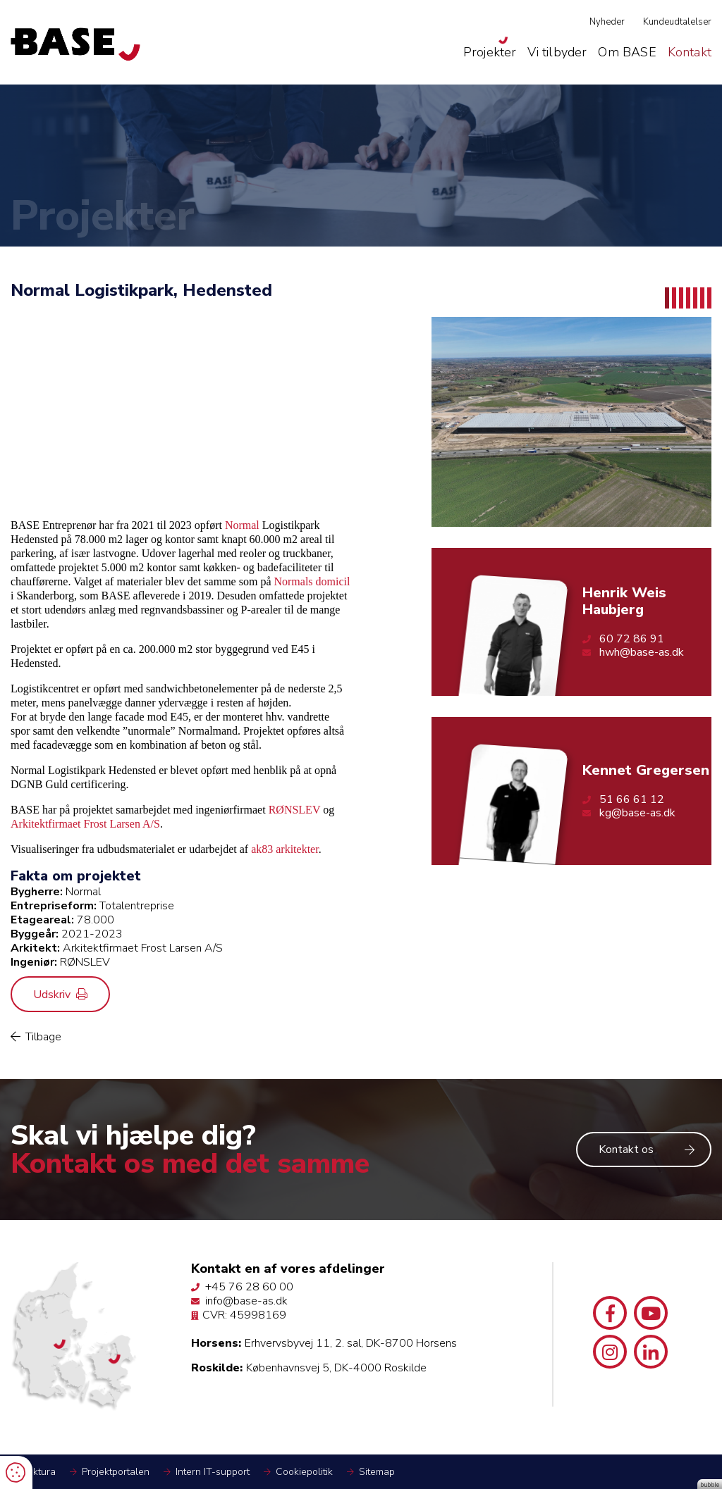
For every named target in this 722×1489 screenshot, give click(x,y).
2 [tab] (674, 298)
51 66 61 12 (623, 799)
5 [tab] (695, 298)
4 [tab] (688, 298)
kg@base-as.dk (628, 813)
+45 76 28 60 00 (242, 1287)
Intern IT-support (213, 1471)
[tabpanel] (571, 422)
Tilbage (36, 1037)
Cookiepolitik (304, 1471)
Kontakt (689, 52)
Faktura (39, 1471)
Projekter (490, 52)
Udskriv (60, 994)
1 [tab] (667, 298)
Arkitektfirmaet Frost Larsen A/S (85, 824)
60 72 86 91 (623, 639)
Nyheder (607, 21)
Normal (242, 525)
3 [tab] (681, 298)
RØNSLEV (295, 810)
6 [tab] (702, 298)
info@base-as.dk (239, 1301)
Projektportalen (115, 1471)
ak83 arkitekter (285, 849)
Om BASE (627, 52)
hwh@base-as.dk (633, 652)
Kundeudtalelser (677, 21)
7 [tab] (709, 298)
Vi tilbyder (557, 52)
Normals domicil (312, 581)
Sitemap (377, 1471)
